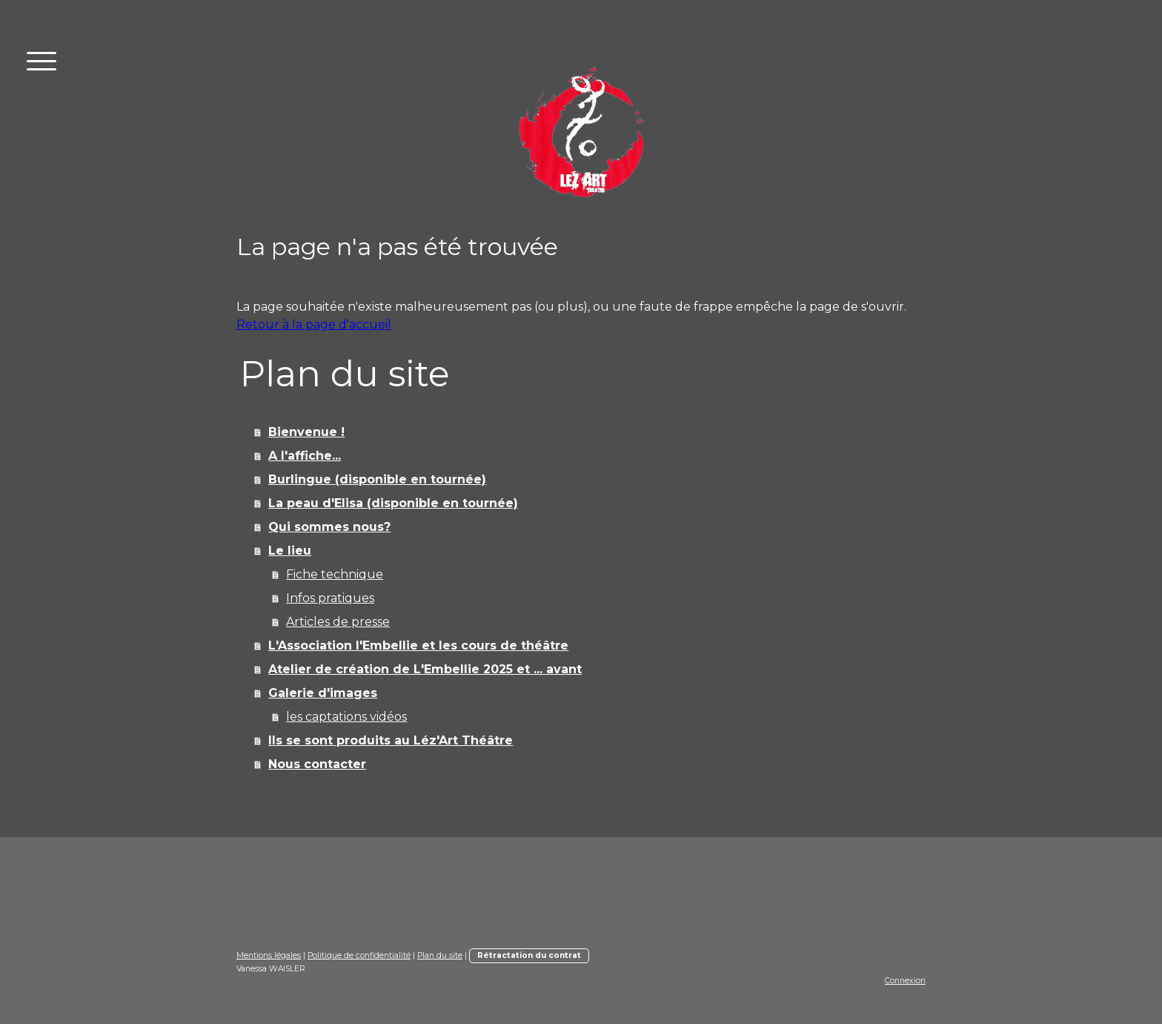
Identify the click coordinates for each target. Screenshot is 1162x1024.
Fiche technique (334, 574)
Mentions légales (268, 955)
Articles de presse (338, 622)
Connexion (905, 980)
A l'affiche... (304, 456)
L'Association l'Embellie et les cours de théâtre (418, 645)
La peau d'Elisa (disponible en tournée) (393, 503)
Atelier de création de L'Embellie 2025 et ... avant (425, 669)
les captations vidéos (346, 717)
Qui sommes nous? (329, 527)
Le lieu (289, 551)
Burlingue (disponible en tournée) (377, 479)
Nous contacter (317, 764)
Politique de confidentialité (359, 955)
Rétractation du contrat (529, 955)
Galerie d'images (322, 693)
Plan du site (439, 955)
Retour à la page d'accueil (313, 324)
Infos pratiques (330, 598)
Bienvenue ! (306, 432)
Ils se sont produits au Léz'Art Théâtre (390, 740)
